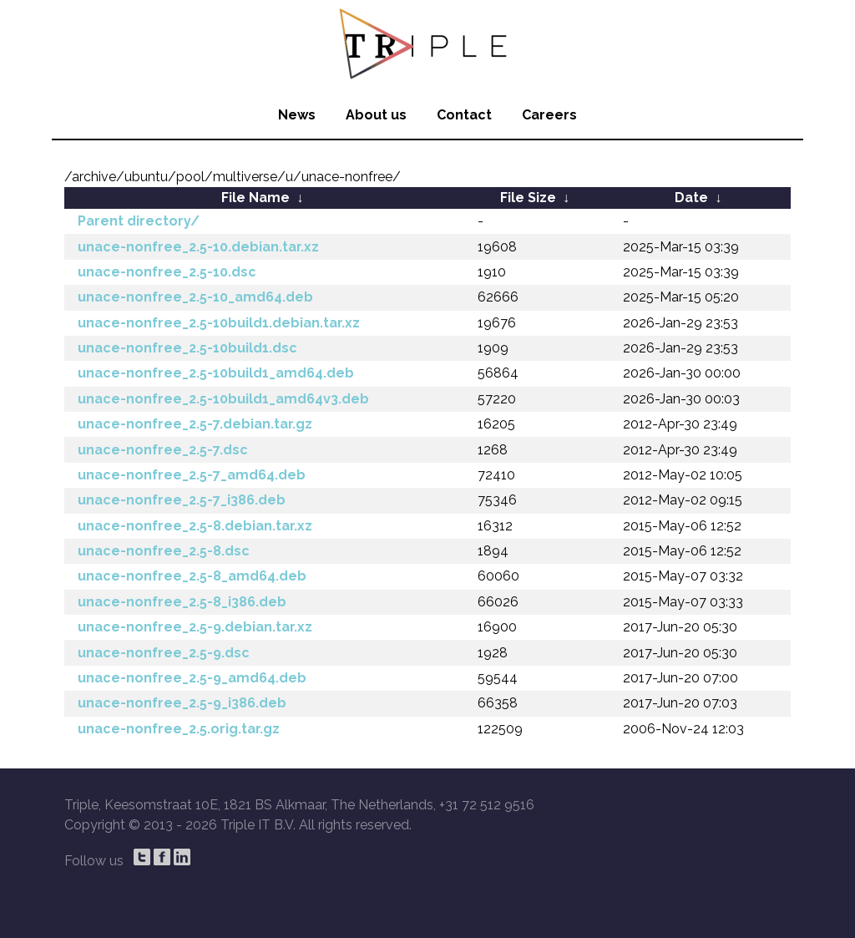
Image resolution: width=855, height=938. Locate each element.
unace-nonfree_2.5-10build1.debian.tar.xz (219, 323)
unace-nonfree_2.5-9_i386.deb (182, 703)
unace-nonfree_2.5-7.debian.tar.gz (195, 424)
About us (376, 115)
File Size (528, 197)
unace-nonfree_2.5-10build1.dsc (187, 348)
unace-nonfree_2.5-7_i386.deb (182, 500)
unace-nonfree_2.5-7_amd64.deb (192, 475)
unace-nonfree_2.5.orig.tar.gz (179, 729)
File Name (255, 197)
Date (691, 197)
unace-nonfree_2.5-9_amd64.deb (192, 678)
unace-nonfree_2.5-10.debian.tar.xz (198, 247)
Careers (549, 115)
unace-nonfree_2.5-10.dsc (167, 272)
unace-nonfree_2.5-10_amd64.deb (195, 297)
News (297, 115)
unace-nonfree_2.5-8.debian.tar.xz (195, 526)
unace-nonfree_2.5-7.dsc (163, 450)
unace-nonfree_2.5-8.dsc (164, 551)
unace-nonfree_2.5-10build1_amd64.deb (216, 373)
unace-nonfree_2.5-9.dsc (164, 653)
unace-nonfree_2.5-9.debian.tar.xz (195, 627)
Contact (464, 115)
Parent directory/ (139, 221)
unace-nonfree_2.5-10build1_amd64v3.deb (223, 399)
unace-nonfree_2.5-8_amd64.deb (192, 576)
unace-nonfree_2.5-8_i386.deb (182, 602)
